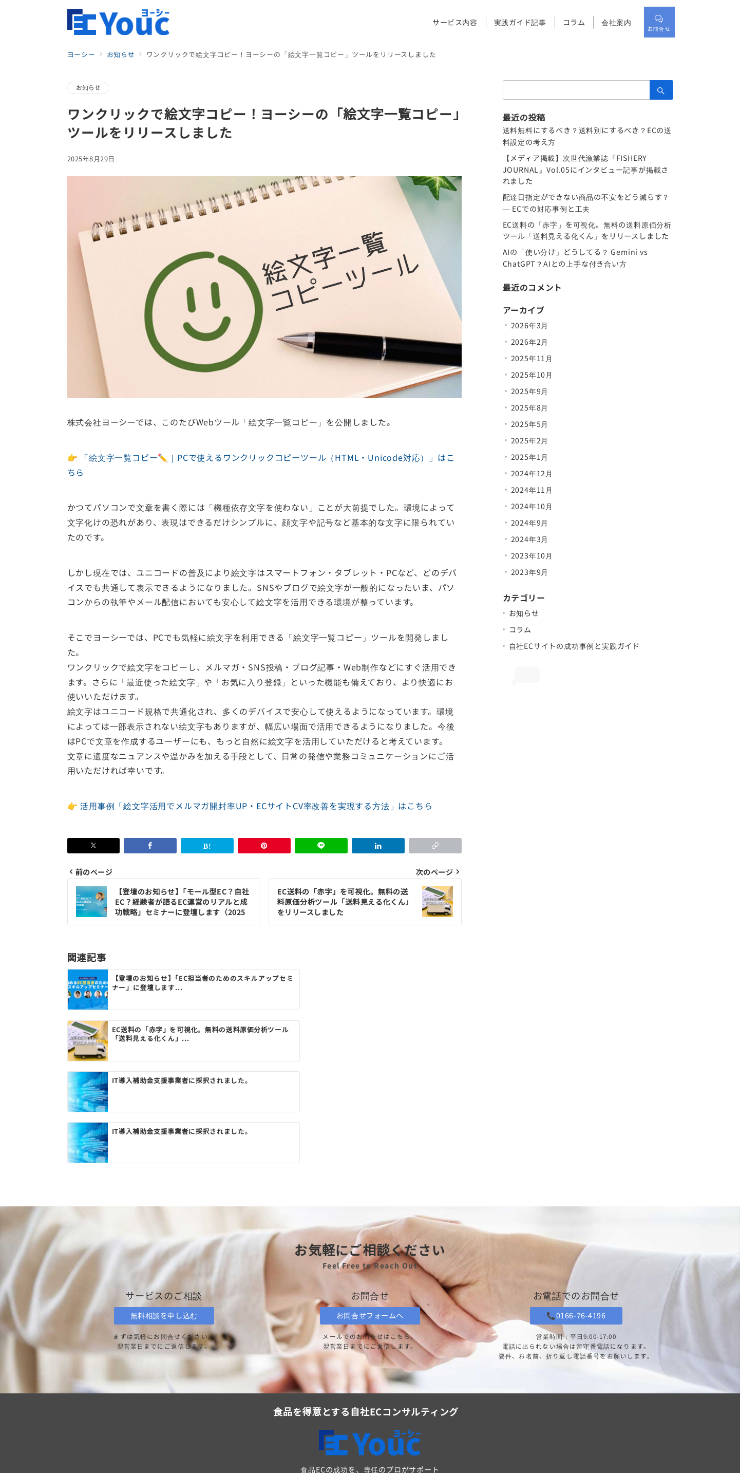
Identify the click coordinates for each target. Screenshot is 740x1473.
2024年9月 (530, 522)
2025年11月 (532, 358)
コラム (520, 629)
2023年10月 (532, 555)
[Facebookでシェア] (150, 845)
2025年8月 (530, 407)
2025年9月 (530, 391)
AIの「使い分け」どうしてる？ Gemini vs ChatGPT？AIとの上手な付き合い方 (575, 258)
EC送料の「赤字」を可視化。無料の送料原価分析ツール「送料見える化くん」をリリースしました (587, 230)
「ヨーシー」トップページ (375, 1395)
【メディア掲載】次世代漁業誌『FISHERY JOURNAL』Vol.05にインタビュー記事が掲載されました (586, 170)
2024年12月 (532, 473)
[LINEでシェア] (321, 845)
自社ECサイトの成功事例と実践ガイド (574, 646)
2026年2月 (530, 342)
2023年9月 (530, 572)
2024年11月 (532, 489)
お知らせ (88, 87)
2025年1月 (530, 457)
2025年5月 (530, 424)
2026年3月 (530, 325)
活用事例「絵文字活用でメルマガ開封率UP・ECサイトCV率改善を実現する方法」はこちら (256, 805)
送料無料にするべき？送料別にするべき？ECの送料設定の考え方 (587, 136)
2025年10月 (532, 374)
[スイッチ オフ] (657, 22)
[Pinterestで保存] (264, 845)
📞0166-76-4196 (575, 1218)
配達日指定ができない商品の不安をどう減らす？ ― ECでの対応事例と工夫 (586, 203)
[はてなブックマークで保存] (207, 845)
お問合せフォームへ (370, 1218)
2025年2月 (530, 440)
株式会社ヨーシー (390, 1460)
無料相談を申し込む (164, 1218)
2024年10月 (532, 506)
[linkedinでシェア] (378, 845)
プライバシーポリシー (499, 1420)
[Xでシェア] (93, 845)
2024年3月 (530, 539)
